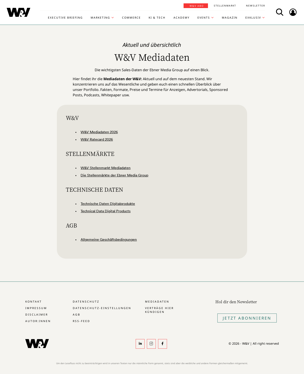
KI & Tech (157, 17)
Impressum (36, 308)
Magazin (230, 17)
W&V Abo (197, 5)
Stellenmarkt (225, 5)
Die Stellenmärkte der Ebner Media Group (114, 175)
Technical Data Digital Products (106, 211)
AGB (76, 314)
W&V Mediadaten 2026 (99, 132)
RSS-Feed (81, 321)
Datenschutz (86, 301)
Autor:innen (38, 321)
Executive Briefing (65, 17)
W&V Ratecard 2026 (97, 139)
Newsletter (255, 5)
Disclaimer (36, 314)
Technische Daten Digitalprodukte (108, 203)
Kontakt (33, 301)
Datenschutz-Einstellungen (102, 308)
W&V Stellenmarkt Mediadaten (106, 168)
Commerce (131, 17)
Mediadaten (157, 301)
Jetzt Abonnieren (247, 318)
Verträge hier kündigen (159, 310)
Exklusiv (253, 17)
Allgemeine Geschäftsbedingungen (109, 239)
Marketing (100, 17)
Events (203, 17)
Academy (181, 17)
